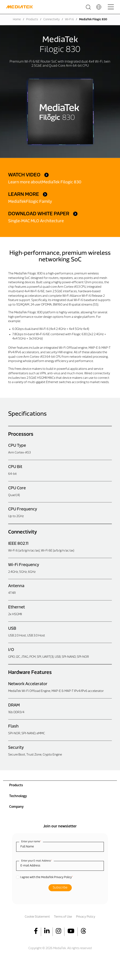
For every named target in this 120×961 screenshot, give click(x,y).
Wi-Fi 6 (69, 19)
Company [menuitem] (16, 807)
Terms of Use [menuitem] (63, 916)
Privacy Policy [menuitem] (85, 916)
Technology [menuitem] (18, 796)
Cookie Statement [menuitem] (37, 916)
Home (17, 19)
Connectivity (51, 19)
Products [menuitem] (16, 785)
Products (32, 19)
